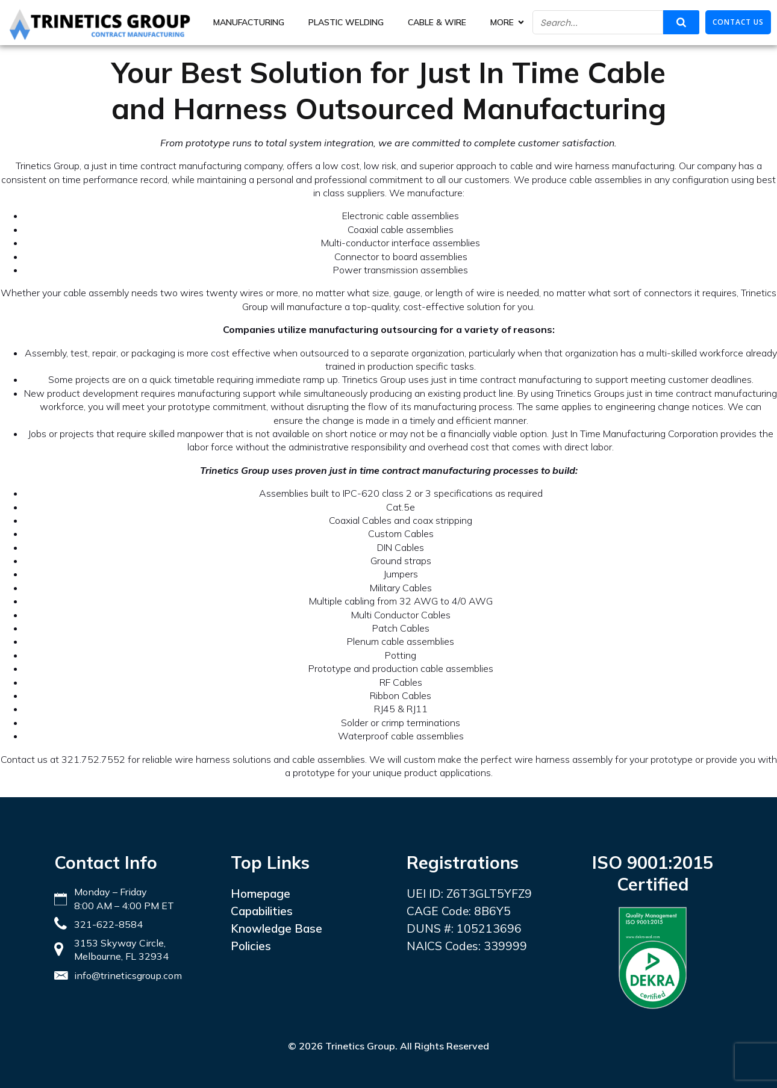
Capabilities (262, 911)
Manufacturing (248, 22)
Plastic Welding (346, 22)
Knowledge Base (276, 928)
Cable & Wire (437, 22)
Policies (251, 946)
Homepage (260, 893)
